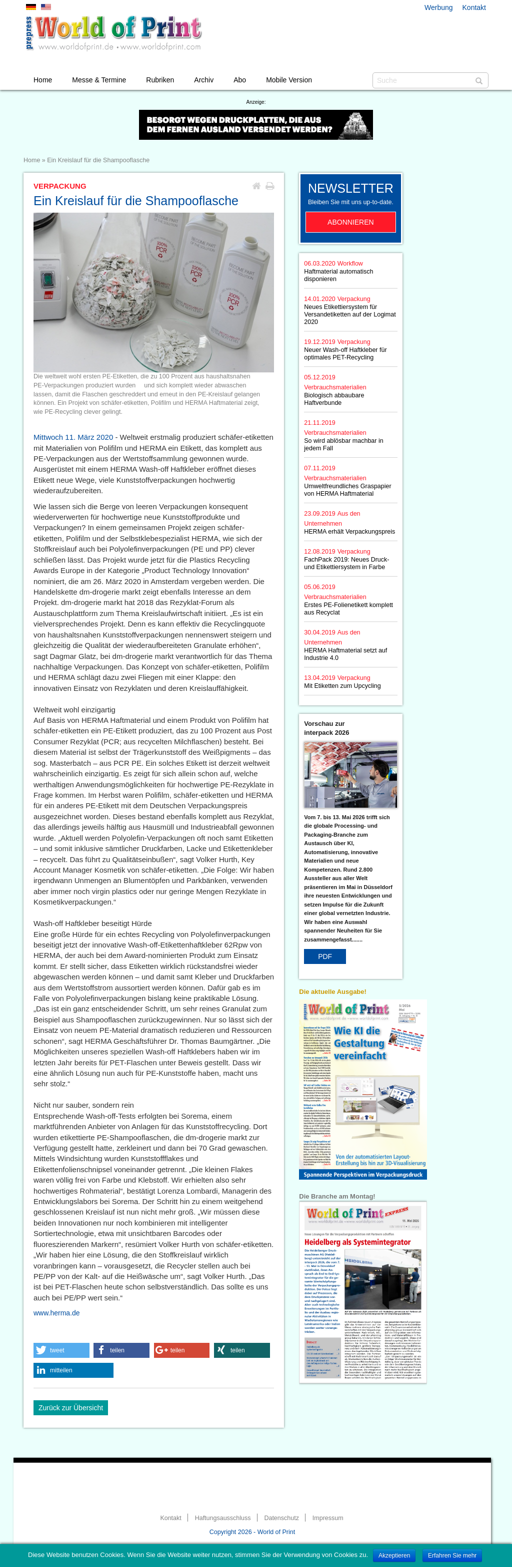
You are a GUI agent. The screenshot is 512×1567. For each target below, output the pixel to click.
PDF (325, 956)
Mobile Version (289, 80)
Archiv (204, 80)
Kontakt (474, 7)
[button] (62, 1350)
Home (43, 80)
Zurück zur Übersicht (70, 1408)
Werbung (438, 7)
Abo (240, 80)
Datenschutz (281, 1518)
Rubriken (160, 80)
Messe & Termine (99, 80)
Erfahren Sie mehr (452, 1555)
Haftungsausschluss (223, 1518)
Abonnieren (351, 222)
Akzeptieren (394, 1555)
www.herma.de (57, 1313)
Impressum (328, 1518)
